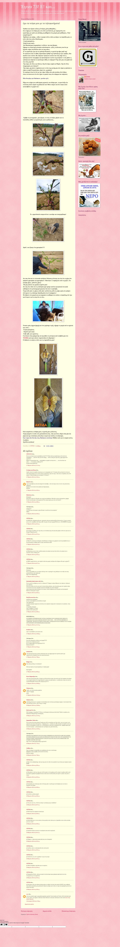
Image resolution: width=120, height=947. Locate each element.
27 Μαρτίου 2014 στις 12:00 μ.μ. (33, 633)
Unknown (28, 688)
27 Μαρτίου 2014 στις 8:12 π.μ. (33, 524)
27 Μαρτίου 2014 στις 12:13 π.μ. (33, 465)
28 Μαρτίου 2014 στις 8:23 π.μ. (33, 777)
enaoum (28, 651)
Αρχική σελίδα (47, 911)
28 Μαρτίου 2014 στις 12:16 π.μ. (33, 715)
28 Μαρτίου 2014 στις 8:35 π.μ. (33, 877)
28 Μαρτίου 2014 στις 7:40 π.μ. (33, 755)
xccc (27, 894)
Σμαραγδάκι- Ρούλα (30, 720)
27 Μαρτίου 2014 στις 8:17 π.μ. (33, 563)
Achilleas (28, 748)
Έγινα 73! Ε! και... (38, 6)
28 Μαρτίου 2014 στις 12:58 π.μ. (33, 728)
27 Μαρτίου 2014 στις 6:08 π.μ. (33, 502)
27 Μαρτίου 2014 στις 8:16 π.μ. (33, 554)
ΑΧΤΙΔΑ (28, 518)
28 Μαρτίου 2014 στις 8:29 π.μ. (33, 813)
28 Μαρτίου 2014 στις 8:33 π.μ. (33, 858)
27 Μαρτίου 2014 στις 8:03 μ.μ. (33, 671)
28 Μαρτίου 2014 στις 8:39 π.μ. (33, 889)
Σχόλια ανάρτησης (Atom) (32, 914)
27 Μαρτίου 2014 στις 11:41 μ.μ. (33, 695)
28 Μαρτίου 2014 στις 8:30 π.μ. (33, 823)
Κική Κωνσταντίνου (31, 597)
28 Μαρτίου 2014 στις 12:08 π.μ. (33, 705)
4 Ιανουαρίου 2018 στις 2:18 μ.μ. (33, 901)
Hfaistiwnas (29, 495)
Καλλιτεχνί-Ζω (29, 710)
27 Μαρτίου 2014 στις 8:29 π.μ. (33, 576)
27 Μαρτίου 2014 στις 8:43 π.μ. (33, 592)
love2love (28, 629)
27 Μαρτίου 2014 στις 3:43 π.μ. (33, 477)
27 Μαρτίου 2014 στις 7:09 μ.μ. (33, 657)
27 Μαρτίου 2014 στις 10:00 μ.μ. (33, 683)
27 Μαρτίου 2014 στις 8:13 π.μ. (33, 534)
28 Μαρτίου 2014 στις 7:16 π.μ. (33, 743)
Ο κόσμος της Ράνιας (31, 470)
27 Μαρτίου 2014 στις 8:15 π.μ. (33, 544)
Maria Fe (28, 481)
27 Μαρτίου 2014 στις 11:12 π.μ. (33, 625)
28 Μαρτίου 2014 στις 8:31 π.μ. (33, 832)
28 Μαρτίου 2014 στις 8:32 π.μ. (33, 841)
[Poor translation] (5, 924)
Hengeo (28, 661)
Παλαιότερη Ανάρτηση (68, 911)
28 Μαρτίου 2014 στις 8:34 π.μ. (33, 867)
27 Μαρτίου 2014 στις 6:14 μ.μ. (33, 647)
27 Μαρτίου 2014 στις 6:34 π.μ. (33, 513)
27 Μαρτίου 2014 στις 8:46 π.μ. (33, 611)
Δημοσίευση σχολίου (29, 904)
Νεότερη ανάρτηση (26, 911)
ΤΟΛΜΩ (25, 338)
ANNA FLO (29, 454)
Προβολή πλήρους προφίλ (89, 78)
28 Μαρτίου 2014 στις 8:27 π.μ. (33, 804)
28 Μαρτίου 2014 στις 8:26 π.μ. (33, 787)
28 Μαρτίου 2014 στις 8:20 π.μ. (33, 765)
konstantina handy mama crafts (33, 581)
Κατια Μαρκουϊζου (30, 676)
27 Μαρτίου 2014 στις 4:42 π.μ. (33, 490)
